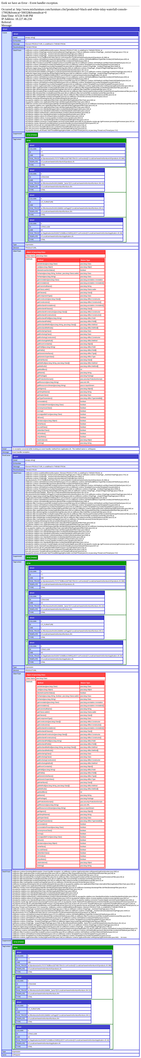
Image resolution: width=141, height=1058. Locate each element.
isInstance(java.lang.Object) (47, 421)
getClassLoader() (43, 289)
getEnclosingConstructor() (46, 337)
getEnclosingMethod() (45, 341)
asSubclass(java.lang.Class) (47, 264)
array (28, 140)
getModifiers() (42, 369)
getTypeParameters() (44, 398)
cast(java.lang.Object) (45, 267)
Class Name (30, 256)
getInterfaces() (42, 360)
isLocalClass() (42, 427)
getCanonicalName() (44, 286)
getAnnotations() (43, 283)
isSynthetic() (41, 437)
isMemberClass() (43, 430)
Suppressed (17, 133)
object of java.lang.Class (36, 252)
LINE (31, 155)
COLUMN (32, 149)
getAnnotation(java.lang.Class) (48, 280)
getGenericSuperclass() (45, 357)
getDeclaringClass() (44, 331)
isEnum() (40, 417)
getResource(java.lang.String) (47, 382)
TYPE (31, 165)
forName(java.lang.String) (46, 276)
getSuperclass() (42, 395)
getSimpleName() (43, 392)
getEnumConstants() (44, 344)
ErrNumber (17, 41)
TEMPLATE (33, 162)
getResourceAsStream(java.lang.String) (51, 385)
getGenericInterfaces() (45, 353)
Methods (29, 259)
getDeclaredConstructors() (46, 315)
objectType (17, 251)
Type (15, 244)
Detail (15, 37)
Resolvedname (18, 47)
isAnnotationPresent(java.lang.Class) (50, 405)
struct (5, 29)
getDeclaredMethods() (45, 328)
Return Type (85, 260)
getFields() (41, 350)
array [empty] (32, 135)
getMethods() (42, 366)
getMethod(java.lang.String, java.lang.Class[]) (53, 363)
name (4, 1055)
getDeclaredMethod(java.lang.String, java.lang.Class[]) (56, 325)
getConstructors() (43, 302)
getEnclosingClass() (44, 334)
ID (30, 152)
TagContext (17, 139)
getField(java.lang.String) (46, 347)
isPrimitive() (41, 433)
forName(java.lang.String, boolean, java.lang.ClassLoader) (58, 273)
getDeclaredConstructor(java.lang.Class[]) (52, 312)
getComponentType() (44, 296)
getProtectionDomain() (45, 379)
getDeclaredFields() (44, 321)
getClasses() (41, 292)
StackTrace (17, 50)
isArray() (40, 411)
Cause (4, 33)
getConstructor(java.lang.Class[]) (49, 299)
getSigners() (41, 389)
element (16, 248)
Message (16, 44)
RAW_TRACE (34, 158)
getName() (41, 373)
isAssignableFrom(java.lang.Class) (49, 414)
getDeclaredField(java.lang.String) (49, 318)
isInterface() (41, 424)
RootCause (6, 455)
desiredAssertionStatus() (46, 270)
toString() (40, 443)
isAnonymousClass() (44, 408)
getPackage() (42, 376)
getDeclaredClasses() (45, 309)
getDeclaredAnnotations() (46, 305)
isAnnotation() (42, 401)
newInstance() (42, 440)
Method (40, 260)
